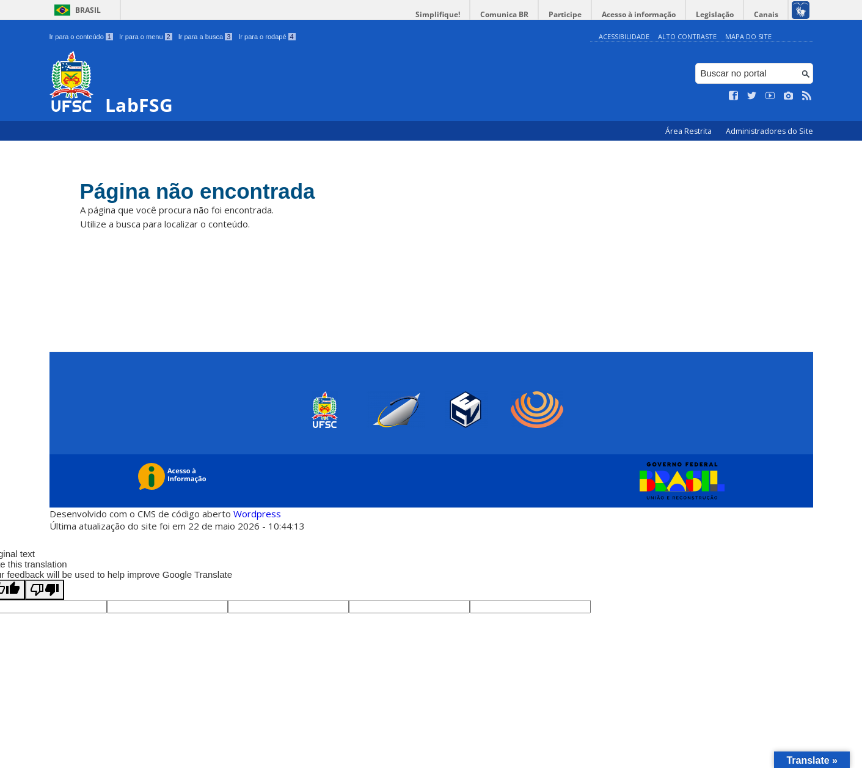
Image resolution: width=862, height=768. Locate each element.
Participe (565, 14)
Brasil (88, 10)
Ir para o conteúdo (81, 36)
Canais (766, 14)
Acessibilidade (624, 36)
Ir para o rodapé (266, 36)
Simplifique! (437, 14)
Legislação (715, 14)
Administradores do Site (769, 131)
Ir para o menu (145, 36)
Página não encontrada (197, 191)
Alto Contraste (687, 36)
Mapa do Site (748, 36)
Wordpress (257, 514)
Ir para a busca (205, 36)
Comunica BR (504, 14)
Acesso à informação (639, 14)
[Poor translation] (44, 590)
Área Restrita (689, 131)
